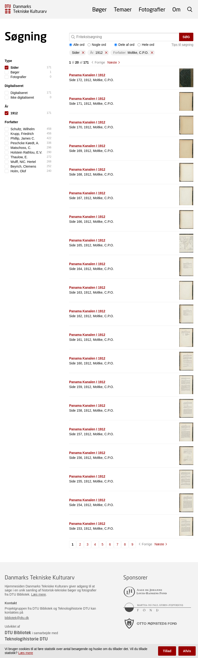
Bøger (99, 9)
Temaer (123, 9)
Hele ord (146, 45)
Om (176, 9)
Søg (186, 37)
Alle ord (76, 45)
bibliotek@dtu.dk (17, 618)
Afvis (187, 651)
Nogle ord (97, 45)
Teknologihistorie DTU (26, 638)
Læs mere (38, 594)
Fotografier (152, 9)
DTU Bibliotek (18, 632)
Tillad (167, 651)
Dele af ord (124, 45)
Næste (112, 62)
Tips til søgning (182, 45)
